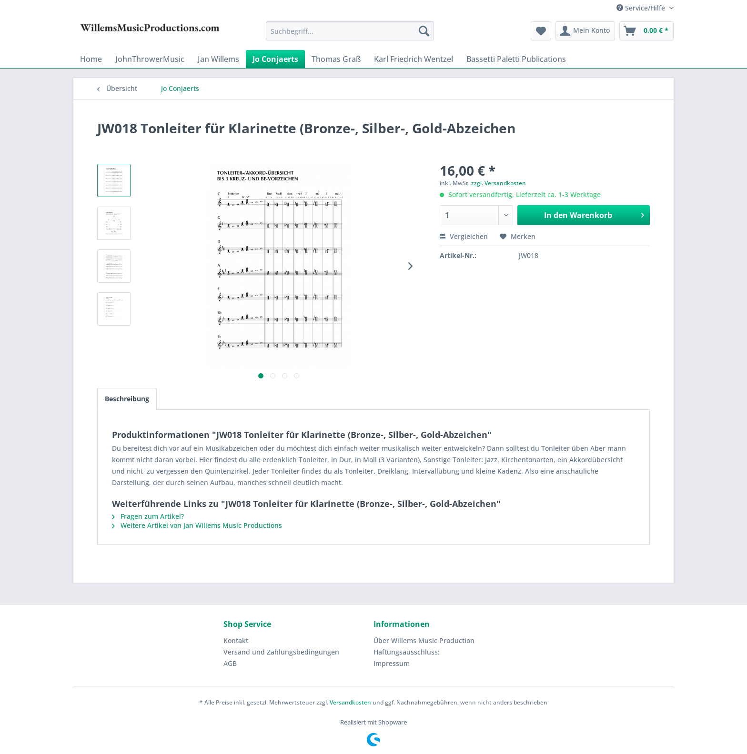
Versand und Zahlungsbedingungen (281, 651)
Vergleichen (464, 236)
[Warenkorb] (646, 30)
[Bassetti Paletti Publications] (516, 59)
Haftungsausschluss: (407, 651)
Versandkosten (350, 702)
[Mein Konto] (585, 30)
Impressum (392, 663)
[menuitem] (350, 30)
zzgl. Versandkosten (498, 183)
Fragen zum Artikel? (148, 516)
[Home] (91, 59)
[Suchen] (424, 30)
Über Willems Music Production (424, 640)
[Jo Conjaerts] (275, 59)
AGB (230, 663)
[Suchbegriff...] (350, 30)
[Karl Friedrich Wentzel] (413, 59)
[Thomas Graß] (336, 59)
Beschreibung (127, 398)
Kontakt (235, 640)
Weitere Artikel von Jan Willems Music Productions (197, 525)
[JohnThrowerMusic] (150, 59)
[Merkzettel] (541, 30)
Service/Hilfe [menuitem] (641, 7)
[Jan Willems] (218, 59)
